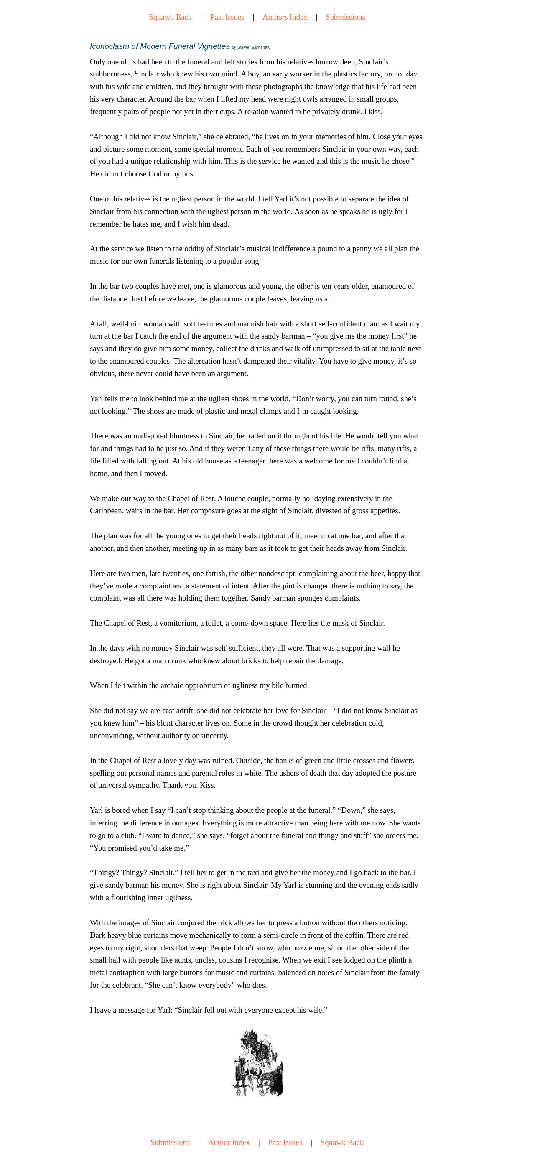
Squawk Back (170, 17)
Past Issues (227, 17)
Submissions (345, 17)
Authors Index (284, 17)
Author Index (229, 1142)
